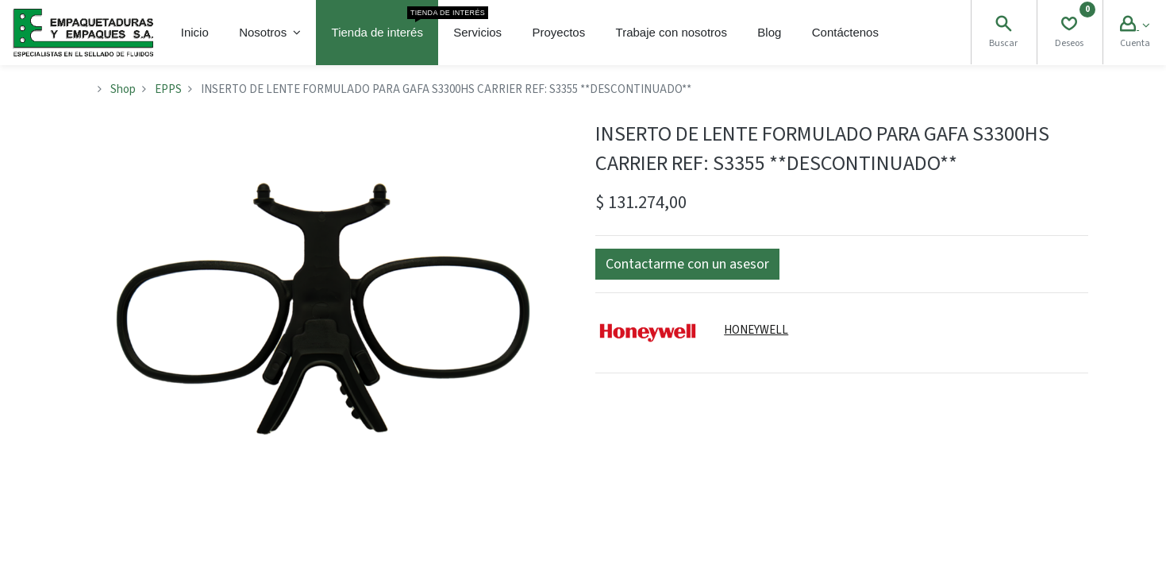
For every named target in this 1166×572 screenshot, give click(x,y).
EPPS (168, 89)
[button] (687, 264)
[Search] (1003, 25)
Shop (123, 89)
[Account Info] (1134, 25)
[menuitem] (195, 32)
